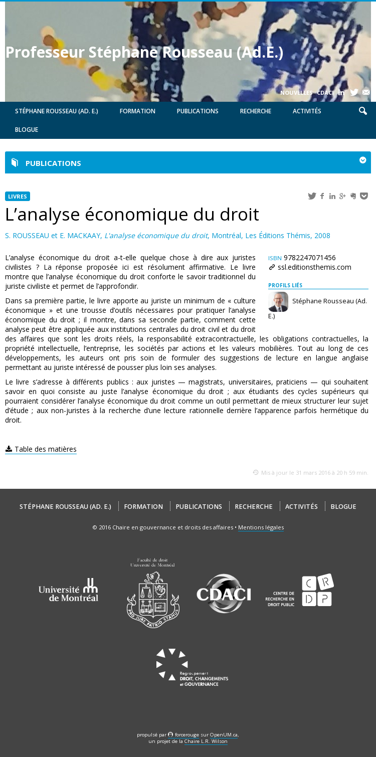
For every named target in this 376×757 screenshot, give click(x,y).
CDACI (325, 92)
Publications (198, 111)
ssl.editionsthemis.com (314, 267)
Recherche (255, 111)
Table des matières (46, 449)
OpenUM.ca (224, 734)
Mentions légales (261, 527)
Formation (137, 111)
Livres (17, 196)
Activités (307, 111)
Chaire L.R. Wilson (206, 741)
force (187, 734)
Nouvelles (296, 92)
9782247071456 (302, 257)
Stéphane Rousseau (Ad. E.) (56, 111)
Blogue (26, 129)
